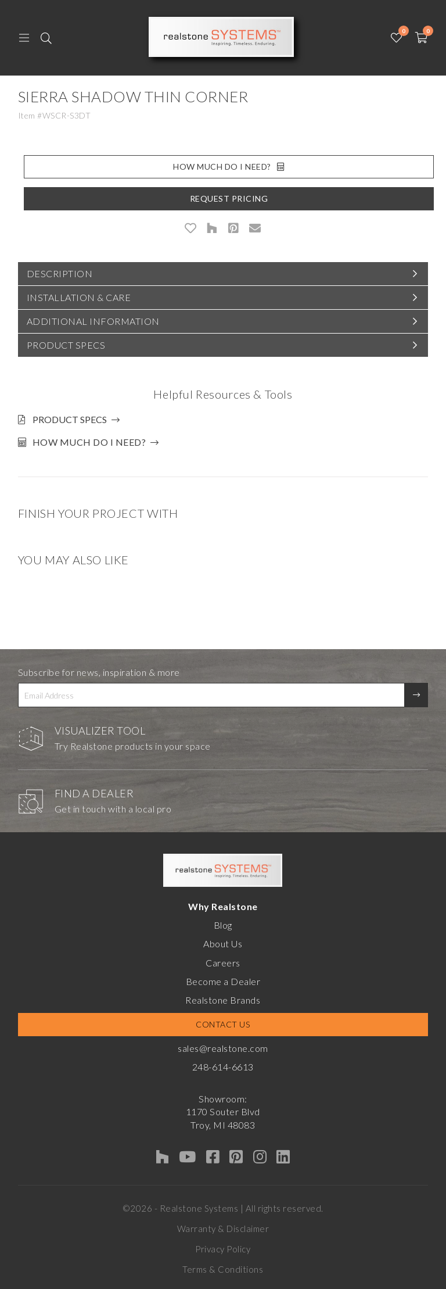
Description (60, 273)
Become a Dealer (223, 981)
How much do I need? (89, 441)
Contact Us (223, 1024)
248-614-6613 (223, 1066)
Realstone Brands (222, 999)
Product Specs (66, 344)
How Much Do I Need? (228, 166)
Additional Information (93, 321)
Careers (223, 962)
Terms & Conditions (222, 1269)
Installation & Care (79, 297)
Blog (223, 924)
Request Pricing (229, 198)
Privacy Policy (222, 1249)
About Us (222, 943)
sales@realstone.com (223, 1048)
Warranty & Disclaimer (223, 1228)
